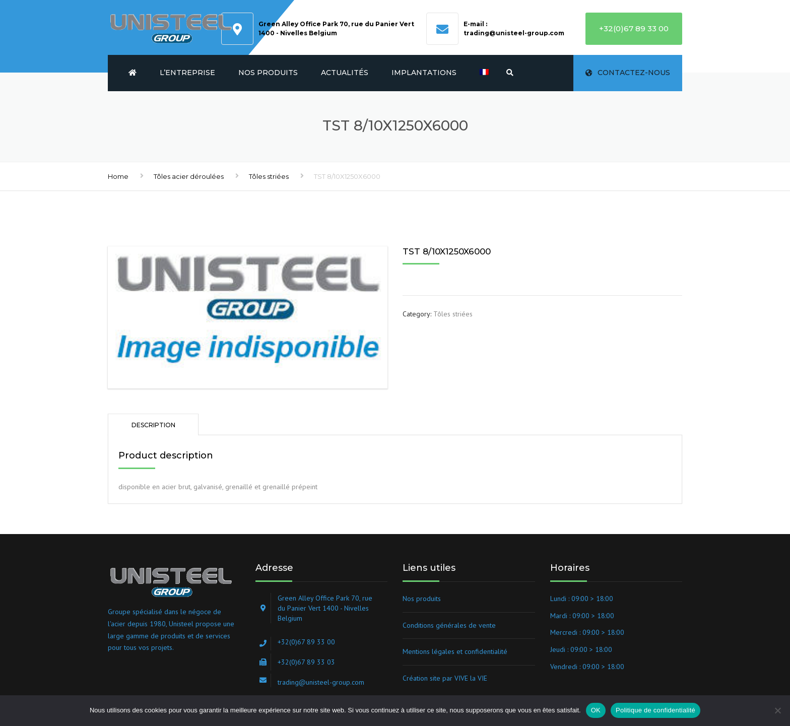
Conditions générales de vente (449, 625)
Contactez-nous (627, 72)
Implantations (423, 72)
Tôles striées (269, 176)
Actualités (344, 72)
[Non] (777, 710)
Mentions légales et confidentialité (455, 651)
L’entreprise (187, 72)
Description (153, 425)
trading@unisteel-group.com (514, 33)
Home (118, 176)
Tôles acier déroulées (189, 176)
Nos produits (268, 72)
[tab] (153, 424)
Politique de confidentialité (655, 710)
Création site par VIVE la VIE (445, 678)
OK (596, 710)
